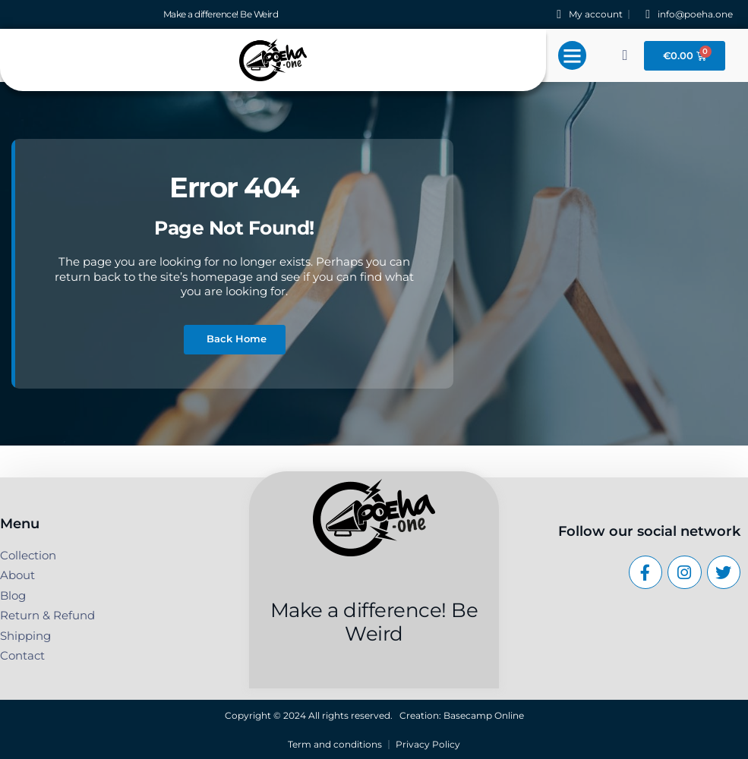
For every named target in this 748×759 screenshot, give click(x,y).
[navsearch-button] (625, 55)
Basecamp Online (483, 715)
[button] (572, 55)
